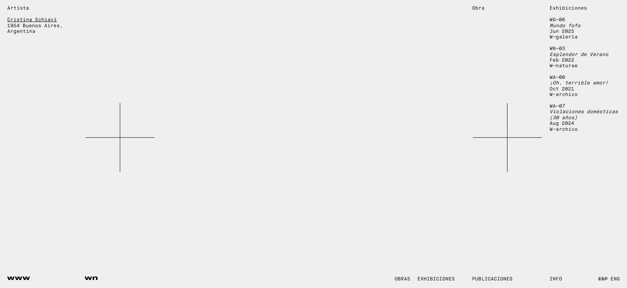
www (18, 278)
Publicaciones (492, 279)
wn (91, 278)
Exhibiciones (436, 279)
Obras (402, 279)
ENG (615, 279)
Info (555, 279)
